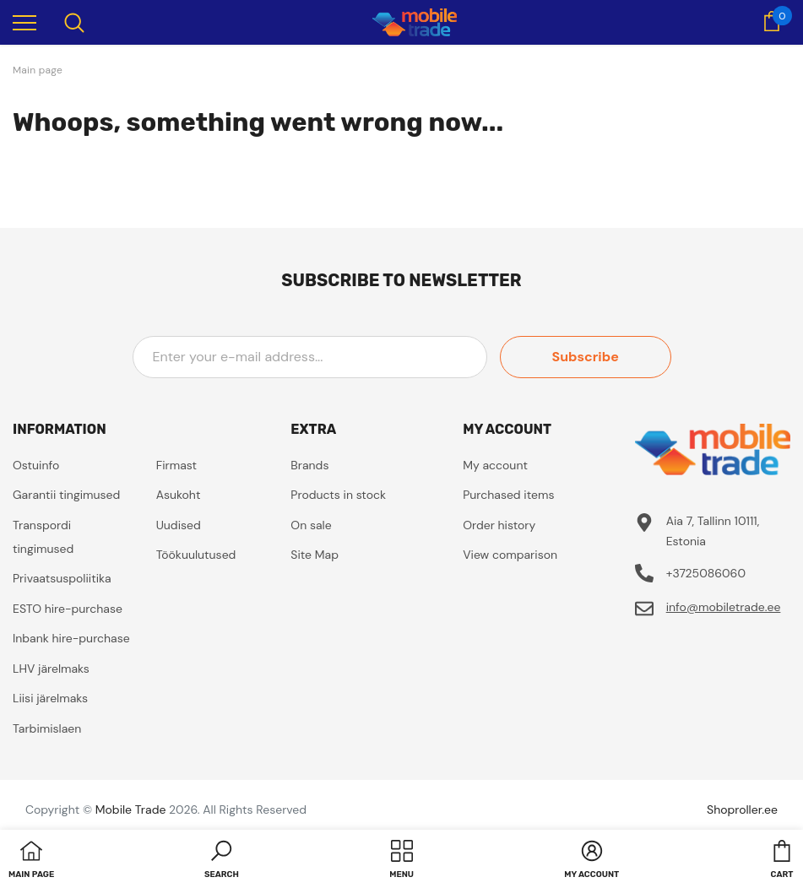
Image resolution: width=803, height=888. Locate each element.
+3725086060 (706, 573)
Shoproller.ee (742, 809)
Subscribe (595, 356)
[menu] (24, 22)
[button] (221, 861)
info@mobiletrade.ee (723, 607)
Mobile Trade (130, 809)
